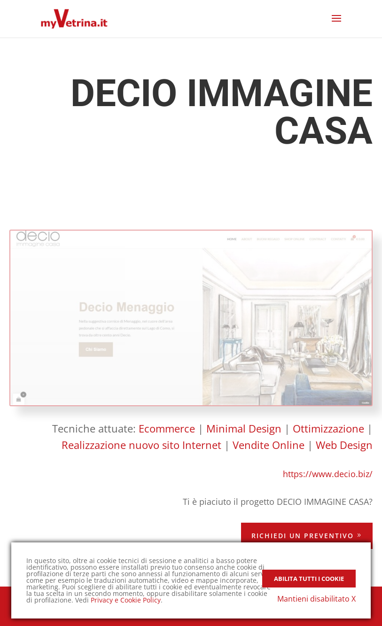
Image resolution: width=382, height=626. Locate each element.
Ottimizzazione (328, 428)
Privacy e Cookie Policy (126, 599)
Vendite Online (268, 445)
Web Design (344, 445)
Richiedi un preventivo (302, 535)
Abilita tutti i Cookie (309, 578)
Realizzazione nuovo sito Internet (141, 445)
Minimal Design (243, 428)
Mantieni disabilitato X (316, 599)
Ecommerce (167, 428)
